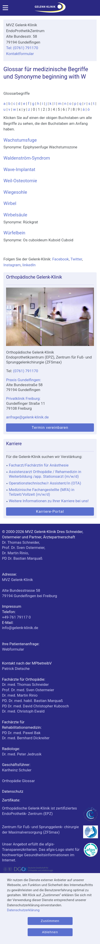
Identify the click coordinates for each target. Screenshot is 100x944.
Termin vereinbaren (50, 427)
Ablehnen (50, 932)
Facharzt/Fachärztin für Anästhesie (39, 465)
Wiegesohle (15, 192)
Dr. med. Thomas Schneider (25, 684)
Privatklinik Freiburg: (23, 398)
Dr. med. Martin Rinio (20, 695)
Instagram (12, 265)
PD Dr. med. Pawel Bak (21, 733)
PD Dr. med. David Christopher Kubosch (35, 706)
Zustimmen (50, 921)
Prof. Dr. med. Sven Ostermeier (28, 690)
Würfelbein (14, 232)
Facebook (60, 259)
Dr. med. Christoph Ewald (23, 711)
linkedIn (29, 265)
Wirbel (9, 203)
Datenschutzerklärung (23, 910)
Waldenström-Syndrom (26, 158)
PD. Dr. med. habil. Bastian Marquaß (32, 700)
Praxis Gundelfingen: (23, 380)
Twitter (76, 259)
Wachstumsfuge (20, 140)
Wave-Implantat (19, 169)
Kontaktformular (20, 53)
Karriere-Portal (50, 511)
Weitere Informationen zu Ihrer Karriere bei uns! (49, 501)
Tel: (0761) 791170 (22, 48)
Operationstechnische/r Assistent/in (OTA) (45, 483)
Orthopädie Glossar (18, 781)
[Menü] (5, 9)
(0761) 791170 (25, 371)
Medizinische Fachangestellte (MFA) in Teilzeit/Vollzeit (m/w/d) (41, 492)
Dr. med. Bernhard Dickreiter (25, 738)
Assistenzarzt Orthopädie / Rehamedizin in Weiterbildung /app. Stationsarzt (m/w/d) (45, 474)
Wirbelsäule (15, 215)
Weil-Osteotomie (20, 180)
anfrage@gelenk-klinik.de (27, 417)
